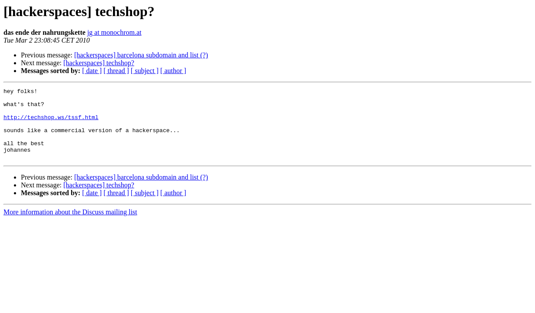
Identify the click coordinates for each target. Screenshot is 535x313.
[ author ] (173, 70)
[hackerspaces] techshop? (98, 63)
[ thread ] (116, 70)
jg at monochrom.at (114, 32)
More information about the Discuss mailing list (70, 226)
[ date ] (92, 70)
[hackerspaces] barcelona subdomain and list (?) (141, 55)
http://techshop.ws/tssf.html (50, 123)
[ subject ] (145, 70)
